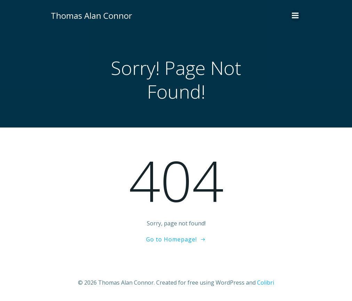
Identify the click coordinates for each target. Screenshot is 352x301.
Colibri (265, 282)
